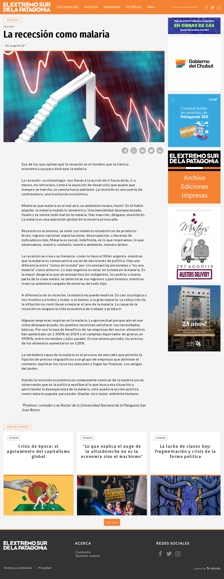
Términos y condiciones (18, 567)
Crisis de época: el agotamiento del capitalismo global (38, 451)
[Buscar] (201, 7)
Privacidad (44, 567)
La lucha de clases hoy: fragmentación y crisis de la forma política (185, 451)
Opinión (14, 438)
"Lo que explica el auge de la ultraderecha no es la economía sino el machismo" (112, 451)
